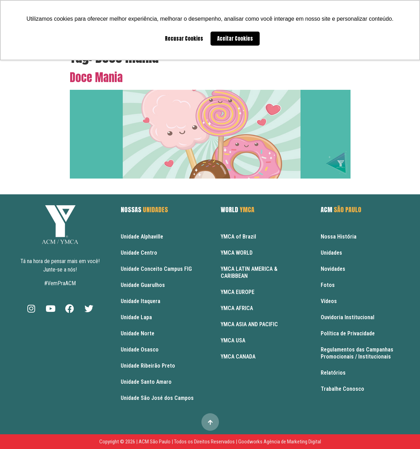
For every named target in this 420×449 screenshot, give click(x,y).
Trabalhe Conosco (342, 389)
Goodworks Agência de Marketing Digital (279, 441)
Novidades (333, 269)
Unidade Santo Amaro (146, 381)
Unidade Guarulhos (143, 285)
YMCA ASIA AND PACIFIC (249, 324)
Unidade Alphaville (142, 236)
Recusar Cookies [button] (184, 38)
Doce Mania (96, 77)
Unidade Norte (137, 333)
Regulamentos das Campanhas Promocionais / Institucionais (357, 353)
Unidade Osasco (140, 349)
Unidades (331, 252)
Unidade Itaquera (140, 301)
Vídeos (329, 301)
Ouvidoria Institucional (347, 317)
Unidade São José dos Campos (157, 398)
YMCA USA (233, 340)
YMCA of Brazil (238, 236)
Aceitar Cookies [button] (235, 38)
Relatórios (333, 372)
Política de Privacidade (348, 333)
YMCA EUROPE (237, 292)
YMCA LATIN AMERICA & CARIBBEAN (249, 272)
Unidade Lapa (136, 317)
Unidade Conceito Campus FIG (156, 269)
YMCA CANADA (238, 356)
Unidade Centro (139, 252)
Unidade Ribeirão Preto (148, 365)
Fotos (328, 285)
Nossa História (338, 236)
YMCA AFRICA (237, 308)
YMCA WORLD (237, 252)
